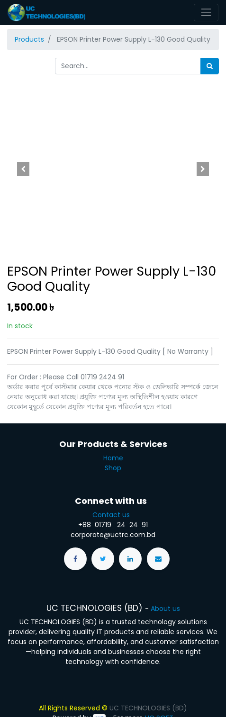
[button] (23, 169)
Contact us (113, 497)
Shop (113, 450)
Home (113, 440)
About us (165, 591)
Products (29, 39)
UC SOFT (159, 700)
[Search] (209, 66)
